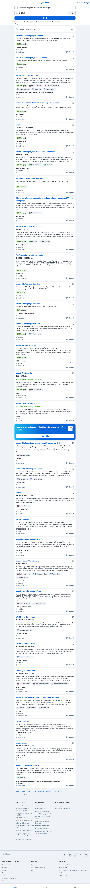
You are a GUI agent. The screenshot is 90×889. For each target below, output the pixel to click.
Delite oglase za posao (38, 867)
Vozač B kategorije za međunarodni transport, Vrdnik (38, 443)
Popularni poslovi (60, 806)
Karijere (4, 881)
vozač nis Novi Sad (22, 806)
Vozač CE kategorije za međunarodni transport (35, 152)
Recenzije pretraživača (9, 878)
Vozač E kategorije (24, 373)
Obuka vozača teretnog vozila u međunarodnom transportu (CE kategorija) (42, 199)
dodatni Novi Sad (40, 808)
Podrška (4, 867)
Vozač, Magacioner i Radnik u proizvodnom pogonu (37, 697)
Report (70, 52)
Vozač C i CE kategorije (25, 403)
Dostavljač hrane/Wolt (25, 671)
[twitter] (75, 855)
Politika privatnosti (64, 873)
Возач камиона (22, 721)
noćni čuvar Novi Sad (41, 828)
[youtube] (86, 855)
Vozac (18, 493)
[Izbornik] (3, 3)
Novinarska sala (7, 873)
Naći (45, 18)
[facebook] (64, 855)
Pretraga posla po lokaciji (62, 808)
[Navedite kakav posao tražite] (45, 7)
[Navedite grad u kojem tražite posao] (45, 13)
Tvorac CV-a (63, 875)
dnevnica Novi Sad (41, 834)
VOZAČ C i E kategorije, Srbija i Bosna (31, 58)
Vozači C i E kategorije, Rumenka (29, 36)
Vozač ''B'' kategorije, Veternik (29, 469)
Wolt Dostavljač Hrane (25, 617)
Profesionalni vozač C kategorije (29, 255)
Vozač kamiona (22, 520)
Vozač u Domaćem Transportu (29, 226)
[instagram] (70, 855)
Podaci (4, 870)
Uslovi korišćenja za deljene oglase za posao (72, 870)
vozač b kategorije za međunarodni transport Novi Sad (24, 835)
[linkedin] (80, 855)
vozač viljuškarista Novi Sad (24, 820)
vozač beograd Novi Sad (23, 839)
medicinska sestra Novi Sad (43, 831)
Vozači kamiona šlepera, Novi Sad (30, 539)
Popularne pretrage (24, 799)
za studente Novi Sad (42, 826)
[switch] (72, 29)
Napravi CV (45, 436)
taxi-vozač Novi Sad (22, 817)
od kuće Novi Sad (40, 806)
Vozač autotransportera (26, 345)
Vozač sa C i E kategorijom (27, 75)
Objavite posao (35, 865)
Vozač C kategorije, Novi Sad (28, 284)
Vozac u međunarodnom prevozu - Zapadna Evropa (37, 103)
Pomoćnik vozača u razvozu (27, 765)
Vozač (18, 125)
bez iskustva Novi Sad (42, 811)
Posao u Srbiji (63, 867)
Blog (32, 870)
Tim (3, 875)
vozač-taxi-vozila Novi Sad (24, 830)
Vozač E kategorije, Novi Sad (28, 324)
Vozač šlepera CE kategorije (28, 561)
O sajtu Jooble (6, 865)
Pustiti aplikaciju (83, 3)
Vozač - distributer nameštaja (28, 591)
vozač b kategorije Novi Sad (43, 814)
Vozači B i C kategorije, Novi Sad (29, 178)
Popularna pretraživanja (66, 865)
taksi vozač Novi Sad (22, 823)
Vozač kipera (21, 743)
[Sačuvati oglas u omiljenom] (73, 36)
